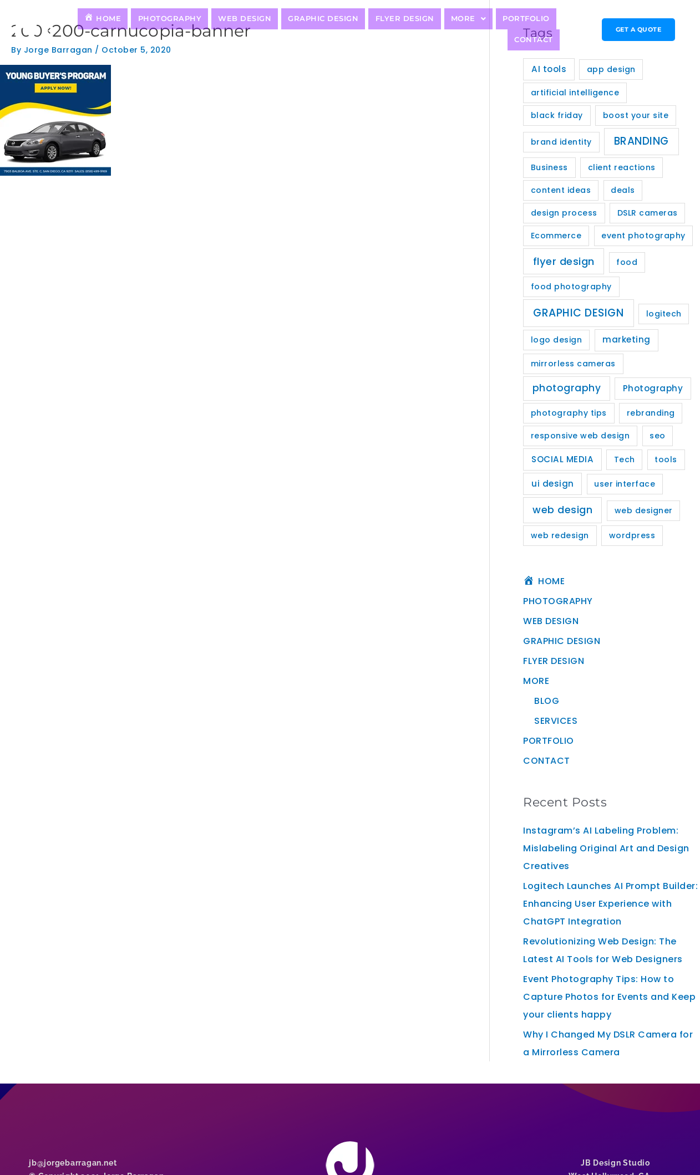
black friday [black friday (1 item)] (557, 115)
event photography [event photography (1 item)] (643, 235)
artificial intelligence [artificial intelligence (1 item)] (575, 92)
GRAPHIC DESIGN (297, 29)
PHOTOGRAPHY (158, 29)
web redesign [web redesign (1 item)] (560, 535)
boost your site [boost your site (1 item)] (636, 115)
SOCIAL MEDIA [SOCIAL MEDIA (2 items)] (562, 459)
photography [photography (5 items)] (566, 388)
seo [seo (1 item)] (658, 435)
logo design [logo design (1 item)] (556, 339)
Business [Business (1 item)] (549, 167)
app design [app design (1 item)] (611, 69)
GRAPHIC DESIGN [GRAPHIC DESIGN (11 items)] (578, 312)
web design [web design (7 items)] (562, 510)
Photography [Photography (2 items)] (653, 388)
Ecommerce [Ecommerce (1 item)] (556, 235)
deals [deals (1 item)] (623, 190)
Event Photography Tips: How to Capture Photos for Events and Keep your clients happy (609, 997)
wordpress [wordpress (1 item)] (632, 535)
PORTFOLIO (482, 29)
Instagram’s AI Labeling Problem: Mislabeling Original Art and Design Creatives (606, 848)
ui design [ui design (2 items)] (552, 483)
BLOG (546, 700)
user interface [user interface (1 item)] (624, 483)
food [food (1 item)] (626, 262)
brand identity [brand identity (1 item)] (561, 141)
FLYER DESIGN (371, 29)
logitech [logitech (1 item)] (664, 313)
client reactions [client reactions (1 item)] (622, 167)
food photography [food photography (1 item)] (571, 286)
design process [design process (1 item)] (564, 212)
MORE (429, 29)
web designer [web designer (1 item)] (644, 510)
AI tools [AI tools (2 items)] (548, 69)
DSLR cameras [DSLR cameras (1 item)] (647, 212)
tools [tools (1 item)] (666, 459)
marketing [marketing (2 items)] (626, 339)
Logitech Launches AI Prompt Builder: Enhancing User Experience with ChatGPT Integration (610, 904)
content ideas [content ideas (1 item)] (561, 190)
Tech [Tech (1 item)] (624, 459)
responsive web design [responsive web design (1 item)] (580, 435)
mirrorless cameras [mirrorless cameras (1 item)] (573, 363)
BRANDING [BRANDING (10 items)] (641, 141)
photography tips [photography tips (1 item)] (569, 412)
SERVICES (555, 720)
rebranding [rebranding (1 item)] (651, 412)
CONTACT (536, 29)
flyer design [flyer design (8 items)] (564, 261)
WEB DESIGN (225, 29)
